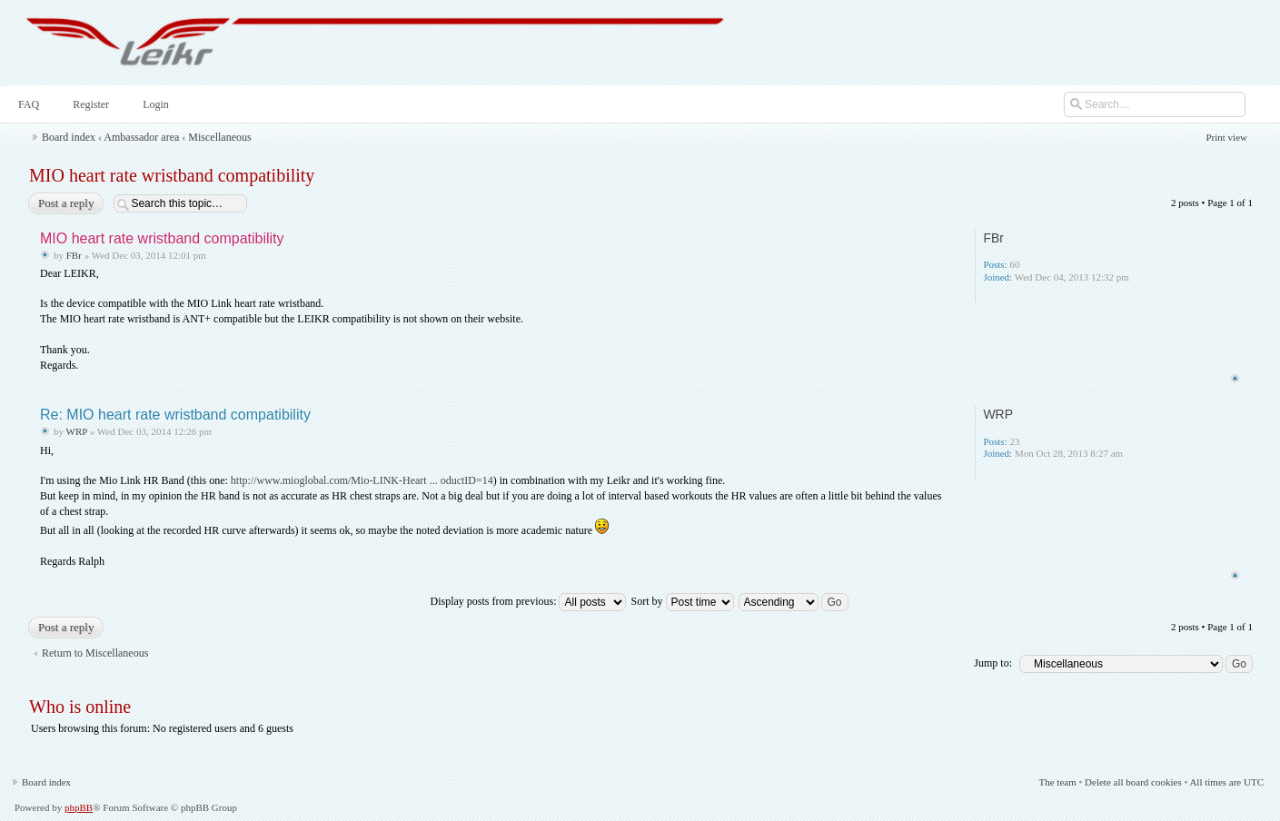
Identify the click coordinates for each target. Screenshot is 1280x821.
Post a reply (65, 203)
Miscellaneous (219, 137)
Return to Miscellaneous (95, 653)
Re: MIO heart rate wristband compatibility (175, 414)
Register (89, 104)
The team (1057, 781)
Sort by (681, 601)
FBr (74, 255)
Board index (68, 137)
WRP (76, 431)
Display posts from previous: (528, 601)
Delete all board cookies (1133, 781)
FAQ (27, 104)
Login (154, 104)
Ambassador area (141, 137)
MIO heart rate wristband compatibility (171, 175)
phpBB (78, 807)
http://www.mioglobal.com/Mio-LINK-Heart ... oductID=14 (362, 480)
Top (1235, 378)
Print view (1226, 137)
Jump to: (993, 663)
